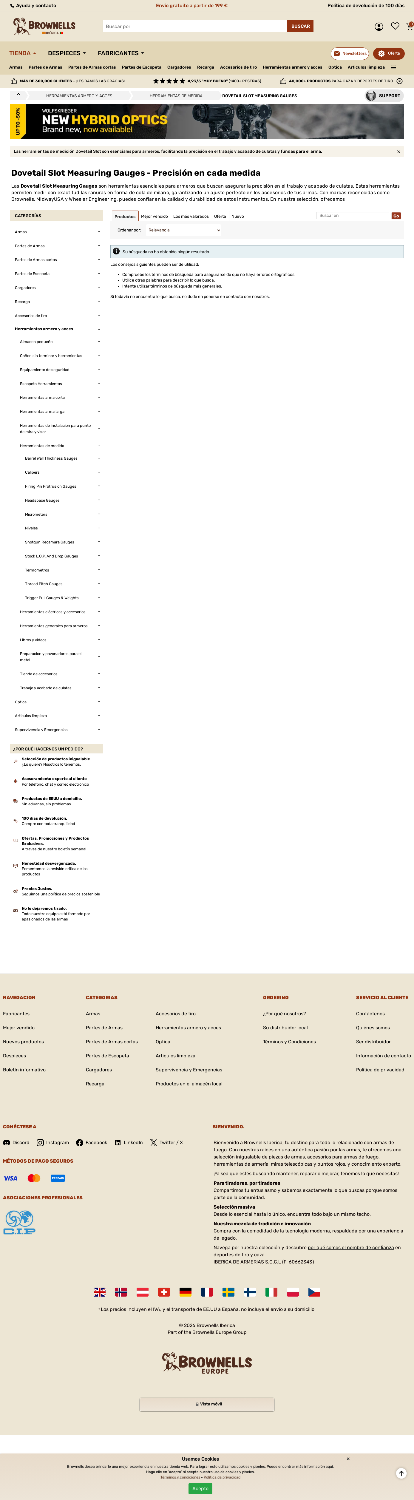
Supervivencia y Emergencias (189, 1070)
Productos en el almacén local (189, 1084)
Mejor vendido (19, 1028)
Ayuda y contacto (32, 5)
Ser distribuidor (373, 1042)
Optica (335, 67)
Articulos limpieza (366, 67)
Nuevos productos (23, 1042)
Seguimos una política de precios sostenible (61, 894)
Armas (16, 67)
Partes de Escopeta (141, 67)
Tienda (20, 53)
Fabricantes (118, 53)
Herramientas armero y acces (292, 67)
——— (393, 67)
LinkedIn (128, 1142)
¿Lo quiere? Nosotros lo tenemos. (51, 764)
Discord (16, 1142)
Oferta (394, 53)
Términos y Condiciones (289, 1042)
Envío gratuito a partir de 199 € (192, 5)
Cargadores (179, 67)
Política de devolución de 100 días (366, 5)
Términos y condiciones (180, 1477)
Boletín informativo (24, 1070)
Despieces (64, 53)
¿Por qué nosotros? (284, 1014)
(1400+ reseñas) (224, 81)
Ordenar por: (129, 230)
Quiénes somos (373, 1028)
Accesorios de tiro (238, 67)
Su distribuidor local (285, 1028)
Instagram (53, 1142)
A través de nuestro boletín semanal (54, 849)
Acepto (200, 1488)
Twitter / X (166, 1142)
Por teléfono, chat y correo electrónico (55, 784)
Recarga (205, 67)
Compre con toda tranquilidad (48, 823)
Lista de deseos (396, 26)
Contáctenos (370, 1014)
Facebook (91, 1142)
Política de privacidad (380, 1070)
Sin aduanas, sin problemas (46, 804)
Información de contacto (383, 1056)
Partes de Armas (45, 67)
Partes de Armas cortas (92, 67)
